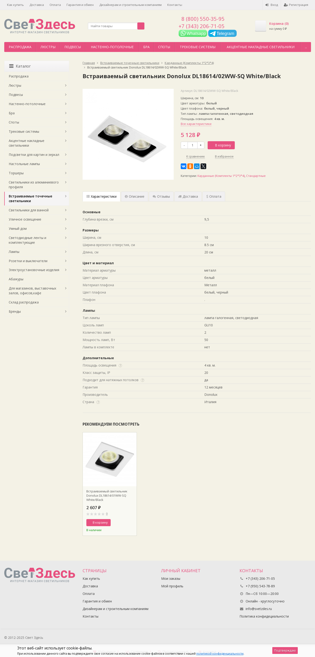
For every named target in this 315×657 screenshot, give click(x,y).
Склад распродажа (24, 302)
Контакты (174, 5)
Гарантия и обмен (80, 5)
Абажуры (16, 279)
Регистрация (296, 5)
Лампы (14, 251)
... (306, 47)
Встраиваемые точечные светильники (30, 198)
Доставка (36, 5)
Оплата (55, 5)
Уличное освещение (25, 219)
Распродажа (20, 47)
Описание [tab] (134, 196)
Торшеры (16, 173)
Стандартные (256, 176)
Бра (146, 47)
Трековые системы (197, 47)
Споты (164, 47)
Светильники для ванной (29, 210)
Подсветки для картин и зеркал (34, 154)
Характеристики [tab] (101, 196)
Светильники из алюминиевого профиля (34, 184)
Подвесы (72, 47)
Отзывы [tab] (161, 196)
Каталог (20, 66)
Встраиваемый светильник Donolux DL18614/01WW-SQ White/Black (106, 495)
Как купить (15, 5)
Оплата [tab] (213, 196)
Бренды (15, 311)
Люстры (48, 47)
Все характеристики (196, 124)
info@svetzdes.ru (259, 608)
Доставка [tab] (188, 196)
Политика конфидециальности (264, 616)
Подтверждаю (285, 650)
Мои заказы (170, 578)
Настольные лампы (24, 164)
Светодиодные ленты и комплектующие (27, 240)
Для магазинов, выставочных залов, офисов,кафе (32, 290)
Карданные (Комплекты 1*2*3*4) (221, 176)
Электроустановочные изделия (34, 270)
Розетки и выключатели (28, 261)
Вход (271, 5)
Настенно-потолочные (112, 47)
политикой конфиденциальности (220, 654)
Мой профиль (172, 586)
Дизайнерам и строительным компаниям (130, 5)
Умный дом (18, 228)
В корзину (220, 145)
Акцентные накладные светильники (260, 47)
